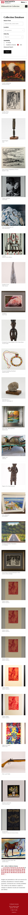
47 (9, 872)
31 (4, 871)
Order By (6, 34)
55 (24, 872)
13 (19, 867)
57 (4, 874)
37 (15, 871)
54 (22, 872)
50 (15, 872)
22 (11, 869)
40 (20, 871)
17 (2, 869)
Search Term (7, 20)
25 (17, 869)
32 (5, 871)
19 (5, 869)
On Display (8, 42)
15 (23, 867)
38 (17, 871)
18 (4, 869)
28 (22, 869)
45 (5, 872)
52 (18, 872)
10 (13, 867)
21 (9, 869)
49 (13, 872)
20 (7, 869)
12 (17, 867)
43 (2, 872)
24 (15, 869)
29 (24, 869)
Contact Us (14, 912)
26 (18, 869)
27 (20, 869)
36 (13, 871)
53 (20, 872)
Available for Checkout (11, 44)
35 (11, 871)
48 (11, 872)
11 (15, 867)
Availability (7, 40)
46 (7, 872)
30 (2, 871)
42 (24, 871)
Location (6, 27)
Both (21, 44)
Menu (24, 2)
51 (17, 872)
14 (21, 867)
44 (4, 872)
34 (9, 871)
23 (13, 869)
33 (7, 871)
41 (22, 871)
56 (2, 874)
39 (18, 871)
